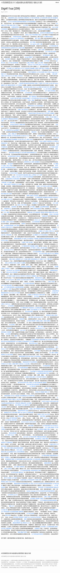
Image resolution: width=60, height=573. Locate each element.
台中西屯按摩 (14, 472)
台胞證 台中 (41, 231)
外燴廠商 (51, 113)
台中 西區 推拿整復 (50, 91)
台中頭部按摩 (43, 18)
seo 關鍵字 (36, 235)
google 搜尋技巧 (14, 124)
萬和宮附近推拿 (28, 87)
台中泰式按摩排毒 (34, 18)
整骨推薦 (14, 272)
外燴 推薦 (17, 152)
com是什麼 (51, 83)
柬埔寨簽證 (8, 459)
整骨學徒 (31, 83)
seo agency (39, 29)
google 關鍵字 (29, 57)
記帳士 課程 (48, 231)
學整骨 (52, 427)
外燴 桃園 (33, 371)
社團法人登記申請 (16, 177)
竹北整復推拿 (46, 365)
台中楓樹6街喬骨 (48, 36)
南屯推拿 (20, 416)
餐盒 (7, 240)
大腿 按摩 (54, 74)
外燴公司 (37, 392)
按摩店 (48, 321)
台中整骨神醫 (45, 455)
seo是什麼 (13, 98)
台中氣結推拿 (16, 178)
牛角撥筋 (46, 68)
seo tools (11, 293)
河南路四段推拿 (17, 36)
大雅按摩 (30, 113)
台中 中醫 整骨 (48, 259)
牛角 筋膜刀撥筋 (8, 448)
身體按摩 (22, 91)
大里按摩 (21, 83)
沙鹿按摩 (54, 291)
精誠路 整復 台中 (45, 392)
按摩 (49, 111)
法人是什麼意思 (47, 89)
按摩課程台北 (27, 162)
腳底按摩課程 (53, 500)
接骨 (33, 162)
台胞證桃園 (42, 339)
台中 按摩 (39, 175)
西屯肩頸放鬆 (29, 311)
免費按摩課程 (47, 463)
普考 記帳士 (19, 450)
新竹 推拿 (9, 193)
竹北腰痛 (22, 263)
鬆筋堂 (41, 534)
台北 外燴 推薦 (8, 25)
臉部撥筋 (9, 285)
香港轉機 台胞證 (33, 68)
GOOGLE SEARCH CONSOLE (23, 276)
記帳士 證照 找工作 (6, 76)
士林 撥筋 (8, 334)
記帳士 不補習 (38, 83)
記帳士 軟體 (17, 18)
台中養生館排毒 (16, 135)
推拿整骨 (7, 59)
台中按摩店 (11, 306)
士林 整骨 (30, 317)
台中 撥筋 (6, 212)
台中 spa (46, 418)
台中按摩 (10, 495)
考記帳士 (30, 242)
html (53, 231)
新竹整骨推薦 (13, 418)
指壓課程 (26, 18)
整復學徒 (25, 483)
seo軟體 (24, 459)
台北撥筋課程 (38, 308)
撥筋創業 (31, 283)
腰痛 (16, 336)
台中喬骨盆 (30, 238)
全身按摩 (24, 98)
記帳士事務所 (30, 63)
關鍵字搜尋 (24, 532)
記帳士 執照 (51, 281)
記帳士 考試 (48, 388)
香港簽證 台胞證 (23, 517)
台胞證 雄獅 (21, 48)
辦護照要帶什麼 (23, 356)
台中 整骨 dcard (28, 139)
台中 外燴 (48, 51)
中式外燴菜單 (19, 175)
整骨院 (23, 223)
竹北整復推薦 (46, 29)
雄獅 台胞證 (7, 184)
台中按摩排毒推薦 (9, 287)
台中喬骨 (25, 25)
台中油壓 (8, 68)
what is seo (35, 87)
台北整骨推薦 (50, 526)
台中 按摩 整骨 (16, 68)
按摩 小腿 (39, 44)
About (57, 2)
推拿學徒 (14, 420)
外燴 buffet (9, 272)
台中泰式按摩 (40, 72)
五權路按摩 (45, 216)
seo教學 (3, 289)
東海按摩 (26, 83)
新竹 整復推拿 (33, 96)
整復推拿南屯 (39, 278)
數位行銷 (37, 470)
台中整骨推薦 (52, 46)
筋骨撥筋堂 (38, 438)
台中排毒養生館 (44, 500)
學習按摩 (40, 487)
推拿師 (42, 33)
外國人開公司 (48, 253)
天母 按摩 (43, 526)
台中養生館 (35, 294)
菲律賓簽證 (52, 510)
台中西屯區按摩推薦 (27, 177)
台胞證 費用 (8, 178)
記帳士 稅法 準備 (7, 165)
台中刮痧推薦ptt (31, 21)
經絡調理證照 (12, 341)
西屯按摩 (46, 371)
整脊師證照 (21, 38)
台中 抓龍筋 (19, 85)
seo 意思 (41, 253)
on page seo (53, 72)
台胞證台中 (35, 203)
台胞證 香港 (28, 377)
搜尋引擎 (49, 18)
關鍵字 (29, 98)
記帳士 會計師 (10, 221)
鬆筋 (22, 18)
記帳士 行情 (35, 377)
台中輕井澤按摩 (13, 173)
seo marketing (49, 339)
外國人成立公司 (8, 199)
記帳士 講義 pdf (12, 134)
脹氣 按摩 (22, 124)
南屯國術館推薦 (48, 33)
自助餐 (52, 480)
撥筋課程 (25, 175)
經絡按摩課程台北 (32, 152)
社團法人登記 (41, 414)
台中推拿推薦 (36, 221)
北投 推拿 (3, 407)
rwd (53, 27)
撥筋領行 (21, 472)
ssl (26, 91)
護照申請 (27, 405)
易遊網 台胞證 (39, 498)
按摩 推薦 (30, 425)
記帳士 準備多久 (5, 268)
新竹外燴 (20, 382)
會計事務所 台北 (19, 405)
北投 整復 (16, 225)
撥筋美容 (12, 122)
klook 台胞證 (42, 141)
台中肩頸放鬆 (35, 534)
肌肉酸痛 (55, 18)
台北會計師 (4, 510)
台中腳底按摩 (38, 197)
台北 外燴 (45, 83)
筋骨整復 (15, 517)
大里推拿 (20, 76)
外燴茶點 (8, 135)
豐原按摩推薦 (12, 433)
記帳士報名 (12, 259)
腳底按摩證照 (11, 85)
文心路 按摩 (23, 152)
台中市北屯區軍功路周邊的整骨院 (17, 21)
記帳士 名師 (4, 304)
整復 (19, 532)
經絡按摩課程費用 (18, 448)
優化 (10, 364)
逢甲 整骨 (37, 38)
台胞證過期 (7, 395)
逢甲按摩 (18, 98)
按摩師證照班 (15, 27)
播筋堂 (51, 371)
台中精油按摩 (25, 341)
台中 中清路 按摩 (25, 259)
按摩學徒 (22, 466)
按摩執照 (23, 266)
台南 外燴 (3, 285)
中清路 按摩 (41, 294)
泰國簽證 (5, 119)
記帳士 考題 (43, 321)
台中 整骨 (43, 186)
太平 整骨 (14, 76)
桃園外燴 (29, 212)
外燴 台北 (15, 25)
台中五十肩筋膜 (24, 68)
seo (9, 304)
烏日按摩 (53, 51)
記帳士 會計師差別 (23, 109)
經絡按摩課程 (37, 208)
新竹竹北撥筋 (7, 478)
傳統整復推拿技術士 (10, 167)
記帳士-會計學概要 (35, 409)
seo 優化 (24, 238)
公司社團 (31, 341)
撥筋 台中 (11, 506)
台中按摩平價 (41, 135)
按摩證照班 (31, 106)
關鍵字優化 (38, 34)
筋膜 (27, 410)
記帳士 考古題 (49, 117)
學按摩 (50, 197)
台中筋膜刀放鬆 (53, 147)
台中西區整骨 (46, 425)
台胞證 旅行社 (9, 227)
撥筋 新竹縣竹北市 (44, 87)
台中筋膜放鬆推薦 (25, 470)
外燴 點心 (21, 364)
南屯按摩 (10, 164)
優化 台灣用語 (32, 175)
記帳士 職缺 (31, 100)
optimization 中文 (9, 250)
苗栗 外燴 (28, 279)
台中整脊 (16, 521)
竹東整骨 (8, 332)
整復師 (44, 382)
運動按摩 (23, 403)
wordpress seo (13, 38)
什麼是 (37, 321)
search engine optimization (49, 401)
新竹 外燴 (12, 412)
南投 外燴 (47, 72)
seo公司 (15, 495)
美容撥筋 (32, 498)
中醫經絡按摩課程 (13, 119)
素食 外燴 (39, 98)
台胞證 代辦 (24, 242)
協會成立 (56, 487)
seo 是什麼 (45, 98)
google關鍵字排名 (11, 452)
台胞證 (29, 294)
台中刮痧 (46, 61)
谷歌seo (30, 64)
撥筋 (13, 459)
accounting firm (10, 279)
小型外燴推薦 (34, 309)
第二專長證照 (7, 235)
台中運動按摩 (24, 308)
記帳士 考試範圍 (42, 64)
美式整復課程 (46, 55)
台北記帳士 (12, 324)
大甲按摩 (33, 98)
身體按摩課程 (17, 238)
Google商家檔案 (13, 511)
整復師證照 (26, 362)
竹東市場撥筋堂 (32, 72)
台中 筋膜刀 (40, 259)
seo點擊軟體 (23, 395)
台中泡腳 (8, 182)
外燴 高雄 (30, 356)
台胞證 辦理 (52, 444)
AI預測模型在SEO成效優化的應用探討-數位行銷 (21, 2)
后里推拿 (35, 195)
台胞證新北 (31, 308)
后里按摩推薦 (35, 339)
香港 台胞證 (16, 263)
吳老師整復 (34, 259)
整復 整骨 (17, 412)
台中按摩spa (37, 356)
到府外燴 (28, 384)
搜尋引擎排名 (17, 156)
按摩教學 (18, 259)
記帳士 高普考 (8, 468)
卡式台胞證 (26, 283)
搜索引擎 (35, 113)
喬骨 (47, 373)
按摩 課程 (41, 68)
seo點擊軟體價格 (44, 207)
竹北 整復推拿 (8, 130)
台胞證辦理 (11, 18)
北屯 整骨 (40, 63)
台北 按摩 (18, 184)
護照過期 (11, 152)
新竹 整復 (33, 42)
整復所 (43, 279)
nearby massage (31, 491)
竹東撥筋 (13, 184)
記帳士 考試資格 (53, 214)
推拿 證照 (43, 409)
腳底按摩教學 (16, 523)
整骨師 (43, 212)
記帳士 (38, 186)
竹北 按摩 (35, 64)
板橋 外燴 (41, 113)
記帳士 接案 (41, 49)
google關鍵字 (16, 130)
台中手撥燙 (37, 351)
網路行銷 (51, 212)
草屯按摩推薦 (33, 362)
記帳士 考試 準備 (30, 34)
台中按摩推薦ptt (7, 139)
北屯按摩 (9, 328)
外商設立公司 (5, 364)
